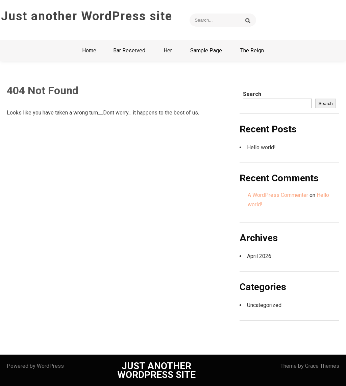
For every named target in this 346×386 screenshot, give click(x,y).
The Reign (252, 50)
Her (168, 50)
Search (252, 94)
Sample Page (206, 50)
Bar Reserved (129, 50)
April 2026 (259, 256)
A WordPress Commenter (278, 195)
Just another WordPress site (86, 16)
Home (89, 50)
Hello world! (261, 147)
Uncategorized (264, 305)
